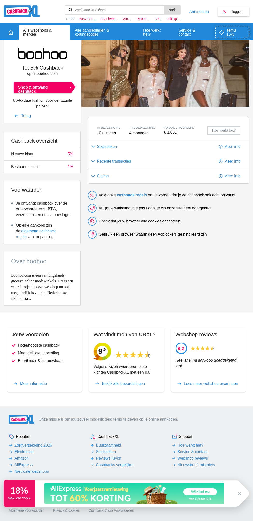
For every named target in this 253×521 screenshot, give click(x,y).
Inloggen (236, 12)
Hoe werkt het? (190, 445)
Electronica (24, 452)
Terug (26, 116)
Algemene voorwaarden (26, 510)
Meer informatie (33, 383)
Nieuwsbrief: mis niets (196, 465)
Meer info (232, 146)
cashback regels (132, 195)
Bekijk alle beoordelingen (123, 383)
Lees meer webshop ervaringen (211, 383)
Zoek (172, 10)
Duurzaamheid (108, 445)
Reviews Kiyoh (108, 458)
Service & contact (192, 452)
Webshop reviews (192, 458)
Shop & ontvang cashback (33, 89)
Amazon (128, 19)
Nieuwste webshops (31, 471)
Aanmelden (199, 12)
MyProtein (144, 19)
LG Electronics (109, 19)
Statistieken (106, 452)
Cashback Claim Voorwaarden (111, 510)
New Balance (88, 19)
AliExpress (174, 19)
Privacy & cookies (66, 510)
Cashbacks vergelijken (115, 465)
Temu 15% (231, 32)
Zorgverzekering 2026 (33, 445)
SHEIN (159, 19)
